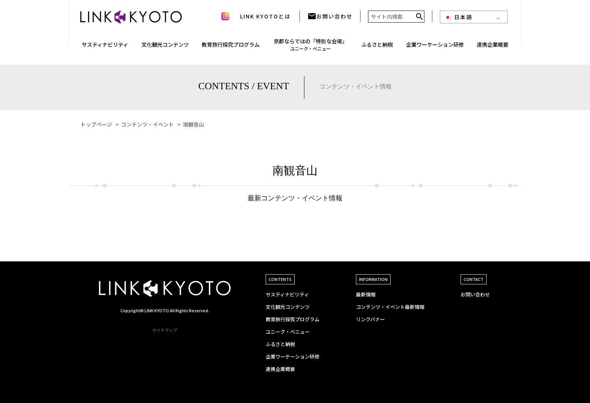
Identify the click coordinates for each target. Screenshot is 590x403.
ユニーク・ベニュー (288, 331)
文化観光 (165, 47)
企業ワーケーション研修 (292, 356)
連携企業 (492, 47)
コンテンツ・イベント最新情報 (390, 306)
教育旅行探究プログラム (231, 47)
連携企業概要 (280, 368)
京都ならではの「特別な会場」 (310, 47)
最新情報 (366, 294)
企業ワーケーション (435, 47)
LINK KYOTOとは (265, 19)
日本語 (458, 19)
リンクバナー (370, 319)
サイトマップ (164, 330)
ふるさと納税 (377, 47)
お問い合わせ (330, 18)
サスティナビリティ (287, 294)
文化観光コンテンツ (288, 306)
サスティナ (105, 47)
